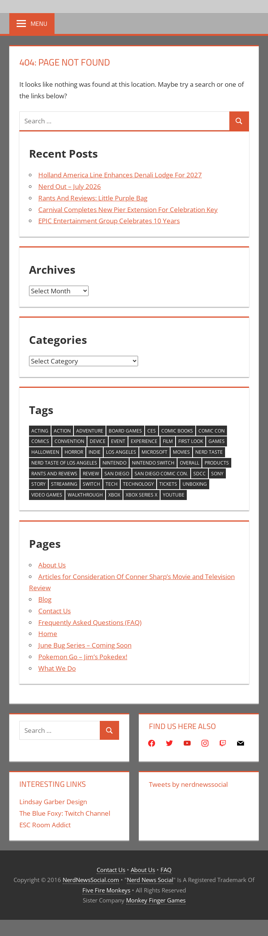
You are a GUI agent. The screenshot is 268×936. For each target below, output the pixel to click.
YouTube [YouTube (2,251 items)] (173, 495)
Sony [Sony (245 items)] (217, 473)
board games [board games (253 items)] (125, 431)
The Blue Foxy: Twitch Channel (64, 813)
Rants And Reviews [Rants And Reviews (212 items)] (54, 473)
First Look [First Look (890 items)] (190, 441)
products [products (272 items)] (217, 463)
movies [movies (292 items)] (181, 452)
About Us (52, 565)
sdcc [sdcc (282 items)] (199, 473)
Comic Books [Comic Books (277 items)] (177, 431)
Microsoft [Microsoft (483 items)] (154, 452)
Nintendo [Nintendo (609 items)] (114, 463)
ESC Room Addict (45, 824)
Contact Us (54, 610)
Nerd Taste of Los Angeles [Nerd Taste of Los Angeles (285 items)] (64, 463)
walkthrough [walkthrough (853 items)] (85, 495)
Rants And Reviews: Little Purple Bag (92, 198)
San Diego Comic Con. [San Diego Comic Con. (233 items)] (161, 473)
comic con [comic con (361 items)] (211, 431)
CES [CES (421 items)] (151, 431)
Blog (44, 599)
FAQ (166, 870)
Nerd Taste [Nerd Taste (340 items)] (209, 452)
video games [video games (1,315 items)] (46, 495)
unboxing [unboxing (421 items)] (195, 484)
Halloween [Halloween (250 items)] (45, 452)
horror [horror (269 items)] (74, 452)
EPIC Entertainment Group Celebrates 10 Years (109, 220)
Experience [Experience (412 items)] (144, 441)
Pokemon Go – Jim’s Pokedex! (82, 656)
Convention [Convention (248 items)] (69, 441)
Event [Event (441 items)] (118, 441)
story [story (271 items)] (38, 484)
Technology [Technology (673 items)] (138, 484)
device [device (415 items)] (98, 441)
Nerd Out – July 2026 (69, 186)
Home (47, 633)
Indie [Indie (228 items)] (95, 452)
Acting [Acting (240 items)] (39, 431)
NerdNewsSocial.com (91, 880)
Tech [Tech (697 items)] (112, 484)
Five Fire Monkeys (106, 890)
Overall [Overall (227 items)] (189, 463)
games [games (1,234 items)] (216, 441)
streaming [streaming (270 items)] (64, 484)
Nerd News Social (150, 880)
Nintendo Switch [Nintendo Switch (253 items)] (153, 463)
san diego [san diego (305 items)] (116, 473)
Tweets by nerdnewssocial (188, 784)
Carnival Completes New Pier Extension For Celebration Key (128, 209)
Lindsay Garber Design (53, 801)
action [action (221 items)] (62, 431)
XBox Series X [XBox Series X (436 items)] (141, 495)
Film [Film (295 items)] (168, 441)
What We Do (57, 668)
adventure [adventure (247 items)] (89, 431)
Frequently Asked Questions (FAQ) (90, 622)
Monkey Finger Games (156, 900)
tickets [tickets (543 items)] (168, 484)
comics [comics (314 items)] (40, 441)
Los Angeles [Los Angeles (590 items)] (121, 452)
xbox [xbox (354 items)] (114, 495)
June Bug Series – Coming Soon (84, 645)
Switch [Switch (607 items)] (91, 484)
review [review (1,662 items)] (91, 473)
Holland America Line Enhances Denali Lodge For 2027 (120, 174)
